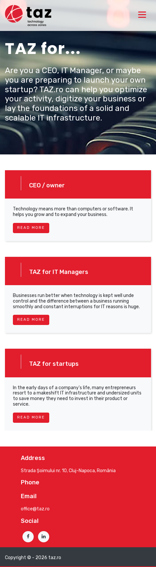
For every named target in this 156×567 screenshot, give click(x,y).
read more (31, 228)
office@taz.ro (35, 509)
